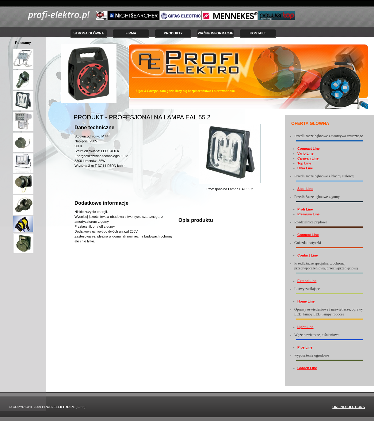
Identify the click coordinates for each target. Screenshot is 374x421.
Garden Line (307, 368)
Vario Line (305, 153)
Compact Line (308, 148)
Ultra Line (305, 168)
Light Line (305, 327)
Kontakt (258, 33)
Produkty (173, 33)
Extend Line (306, 281)
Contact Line (307, 255)
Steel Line (305, 189)
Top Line (304, 163)
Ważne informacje (215, 33)
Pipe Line (304, 347)
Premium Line (308, 214)
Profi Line (305, 209)
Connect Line (308, 235)
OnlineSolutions (348, 407)
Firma (131, 33)
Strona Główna (88, 33)
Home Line (306, 301)
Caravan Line (308, 158)
